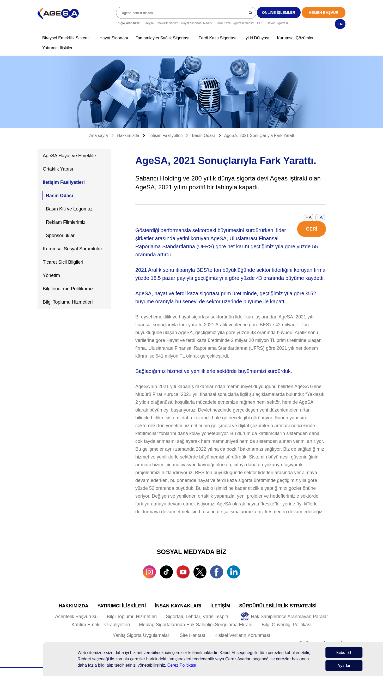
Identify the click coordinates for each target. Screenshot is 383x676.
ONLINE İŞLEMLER (278, 12)
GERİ (311, 229)
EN (340, 24)
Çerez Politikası (181, 665)
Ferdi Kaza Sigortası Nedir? (235, 23)
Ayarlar (344, 665)
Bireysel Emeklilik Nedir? (160, 23)
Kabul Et (343, 652)
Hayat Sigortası (277, 23)
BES (260, 23)
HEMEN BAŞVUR (323, 12)
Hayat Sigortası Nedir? (196, 23)
